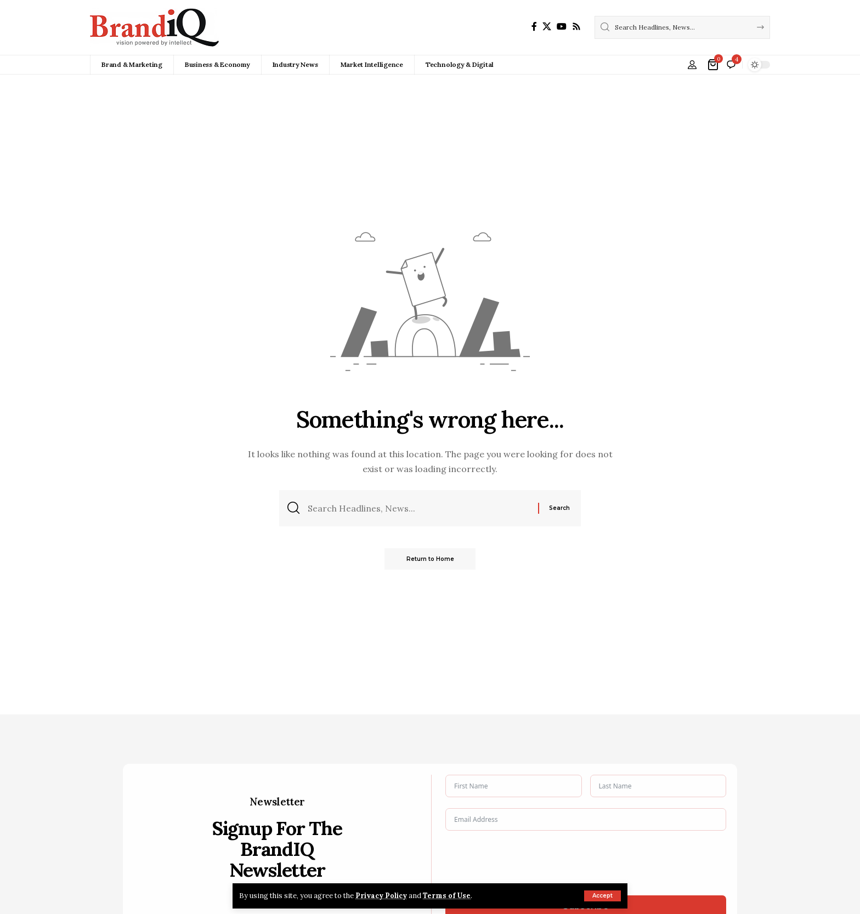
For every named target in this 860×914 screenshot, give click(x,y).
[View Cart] (714, 64)
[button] (602, 895)
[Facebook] (534, 26)
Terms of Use (448, 895)
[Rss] (576, 26)
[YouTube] (561, 26)
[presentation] (528, 863)
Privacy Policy (381, 895)
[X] (547, 26)
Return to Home (430, 559)
